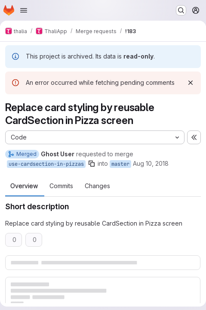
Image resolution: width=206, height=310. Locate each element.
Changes (97, 186)
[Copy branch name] (91, 163)
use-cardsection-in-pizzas (46, 164)
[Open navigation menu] (24, 10)
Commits (61, 186)
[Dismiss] (190, 83)
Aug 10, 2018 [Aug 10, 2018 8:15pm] (151, 163)
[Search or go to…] (181, 10)
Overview (24, 186)
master (120, 164)
